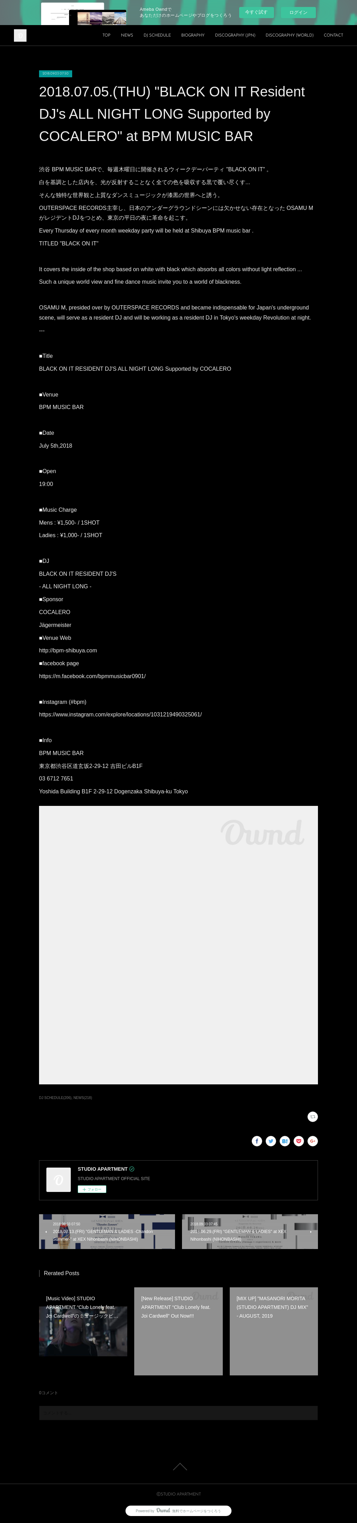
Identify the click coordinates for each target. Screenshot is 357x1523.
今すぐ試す (256, 12)
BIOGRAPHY (193, 35)
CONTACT (333, 35)
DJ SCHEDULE (157, 35)
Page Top (178, 1466)
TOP (106, 35)
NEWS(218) (83, 1098)
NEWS (127, 35)
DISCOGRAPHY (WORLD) (289, 35)
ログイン (298, 12)
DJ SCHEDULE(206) (55, 1098)
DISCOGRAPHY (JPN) (235, 35)
